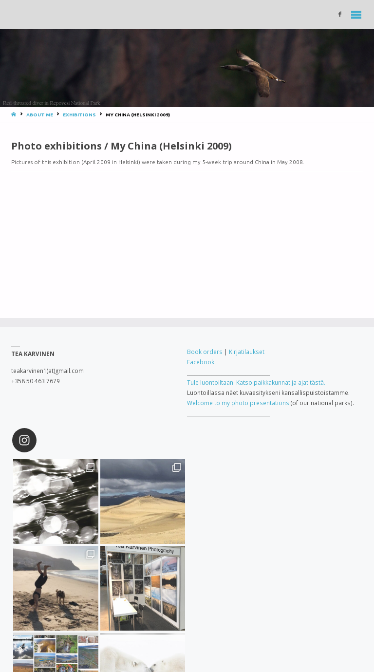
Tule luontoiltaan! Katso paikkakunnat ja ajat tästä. (256, 382)
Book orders (205, 351)
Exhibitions (79, 114)
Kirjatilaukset (246, 351)
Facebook (200, 362)
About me (39, 114)
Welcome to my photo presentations (238, 403)
